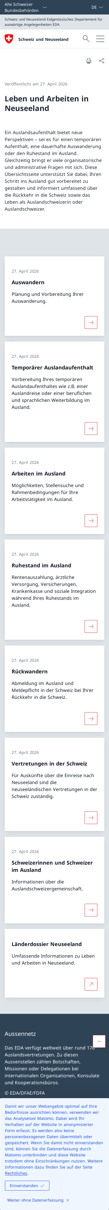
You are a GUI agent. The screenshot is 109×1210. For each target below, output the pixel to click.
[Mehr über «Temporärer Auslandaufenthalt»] (91, 428)
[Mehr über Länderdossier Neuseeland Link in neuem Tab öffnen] (91, 984)
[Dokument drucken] (88, 60)
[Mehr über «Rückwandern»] (91, 718)
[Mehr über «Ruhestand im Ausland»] (91, 626)
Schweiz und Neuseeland (43, 39)
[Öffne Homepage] (37, 39)
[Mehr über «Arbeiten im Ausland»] (91, 520)
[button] (99, 1041)
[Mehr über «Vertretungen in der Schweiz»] (91, 817)
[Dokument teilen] (101, 60)
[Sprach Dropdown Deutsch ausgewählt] (97, 7)
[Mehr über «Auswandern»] (91, 322)
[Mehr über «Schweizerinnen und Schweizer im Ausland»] (91, 909)
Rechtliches (16, 1173)
